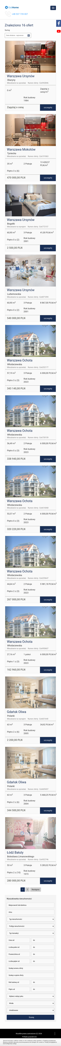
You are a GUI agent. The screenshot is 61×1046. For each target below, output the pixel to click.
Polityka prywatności (29, 1037)
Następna (35, 890)
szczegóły (48, 107)
